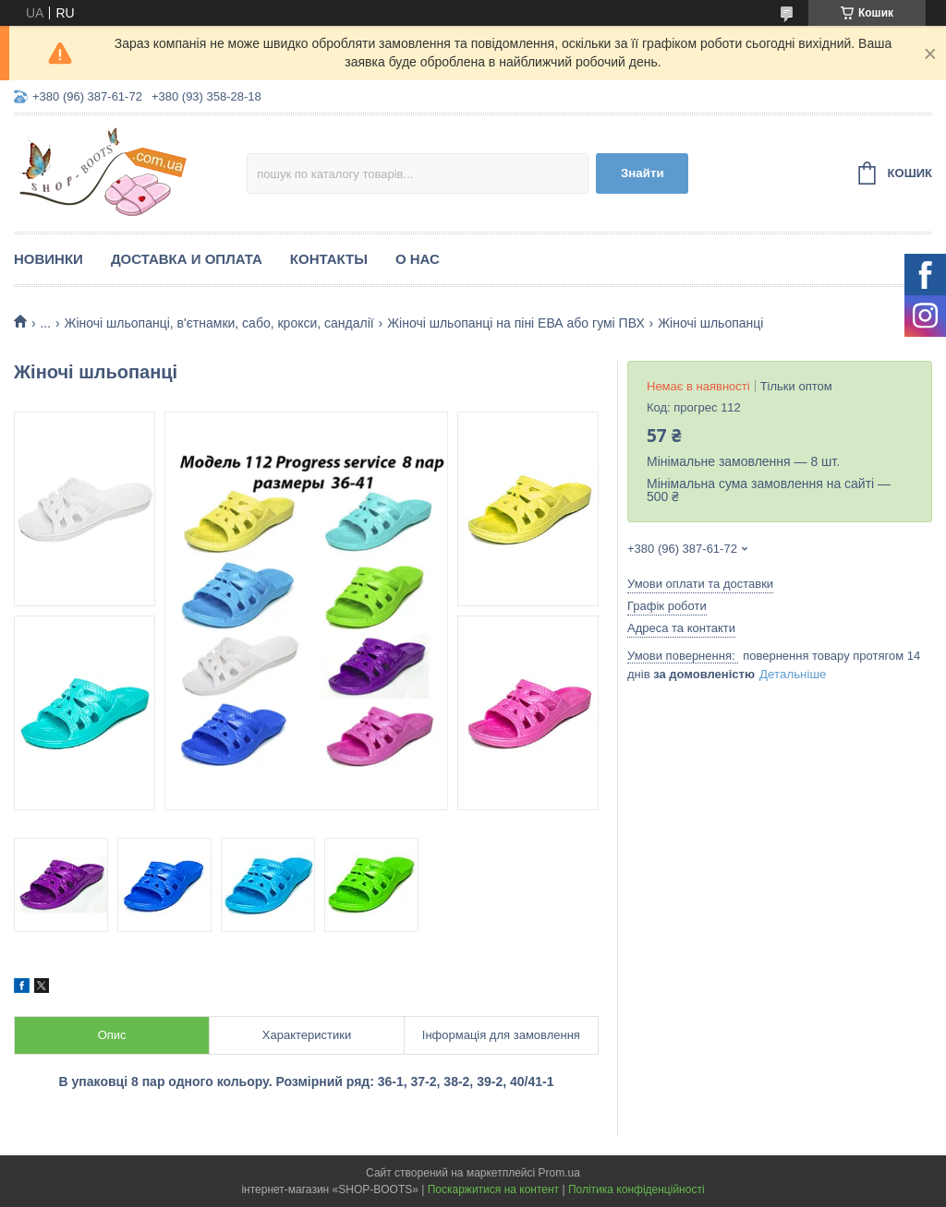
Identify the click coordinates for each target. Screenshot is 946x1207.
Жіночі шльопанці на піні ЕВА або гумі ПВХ (516, 323)
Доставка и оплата (186, 259)
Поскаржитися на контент (493, 1189)
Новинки (48, 259)
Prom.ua (559, 1172)
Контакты (329, 259)
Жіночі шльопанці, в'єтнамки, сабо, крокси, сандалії (219, 323)
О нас (417, 259)
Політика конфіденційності (636, 1189)
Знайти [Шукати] (642, 173)
